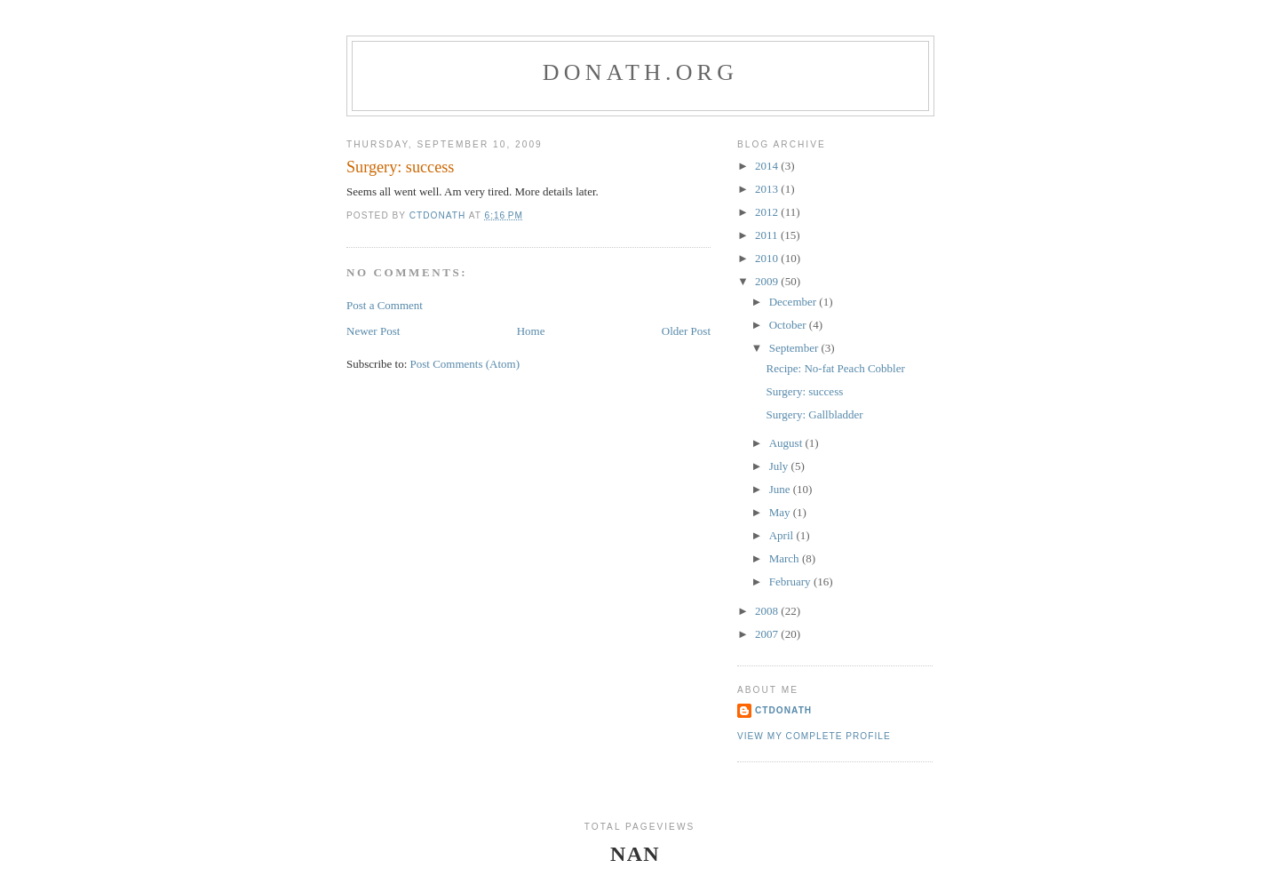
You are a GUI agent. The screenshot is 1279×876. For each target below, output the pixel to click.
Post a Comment (384, 305)
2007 (768, 634)
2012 (768, 212)
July (780, 466)
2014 (768, 165)
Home (531, 331)
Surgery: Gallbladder (814, 414)
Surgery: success (804, 391)
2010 (768, 258)
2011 (768, 235)
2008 (768, 610)
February (791, 581)
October (789, 324)
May (781, 512)
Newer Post (373, 331)
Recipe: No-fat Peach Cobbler (835, 368)
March (785, 558)
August (787, 443)
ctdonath (783, 710)
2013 (768, 188)
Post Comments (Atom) (465, 363)
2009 (768, 281)
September (795, 347)
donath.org (640, 72)
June (781, 489)
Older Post (686, 331)
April (783, 535)
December (794, 301)
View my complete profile (814, 736)
